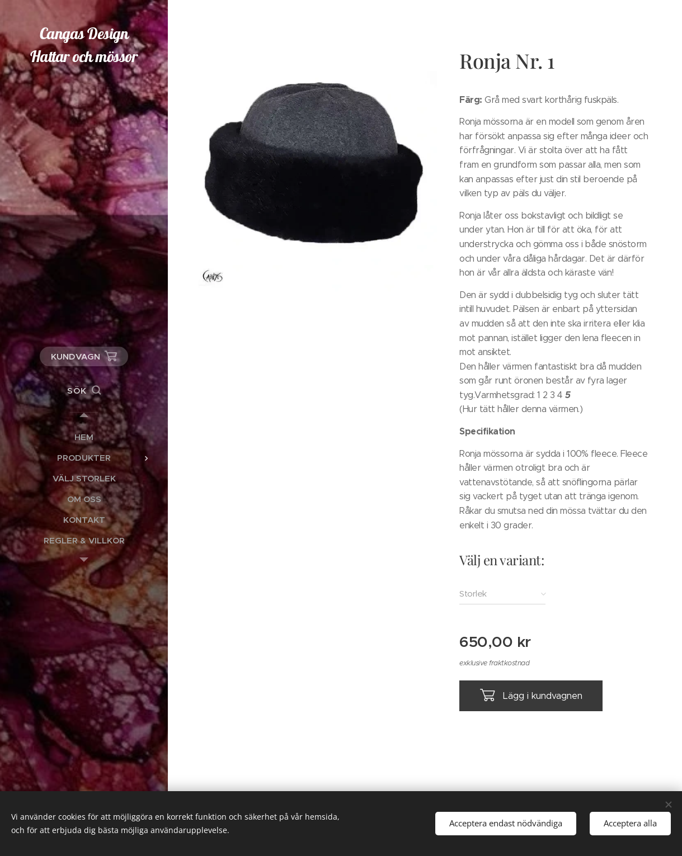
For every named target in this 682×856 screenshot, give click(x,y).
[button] (84, 390)
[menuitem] (83, 437)
